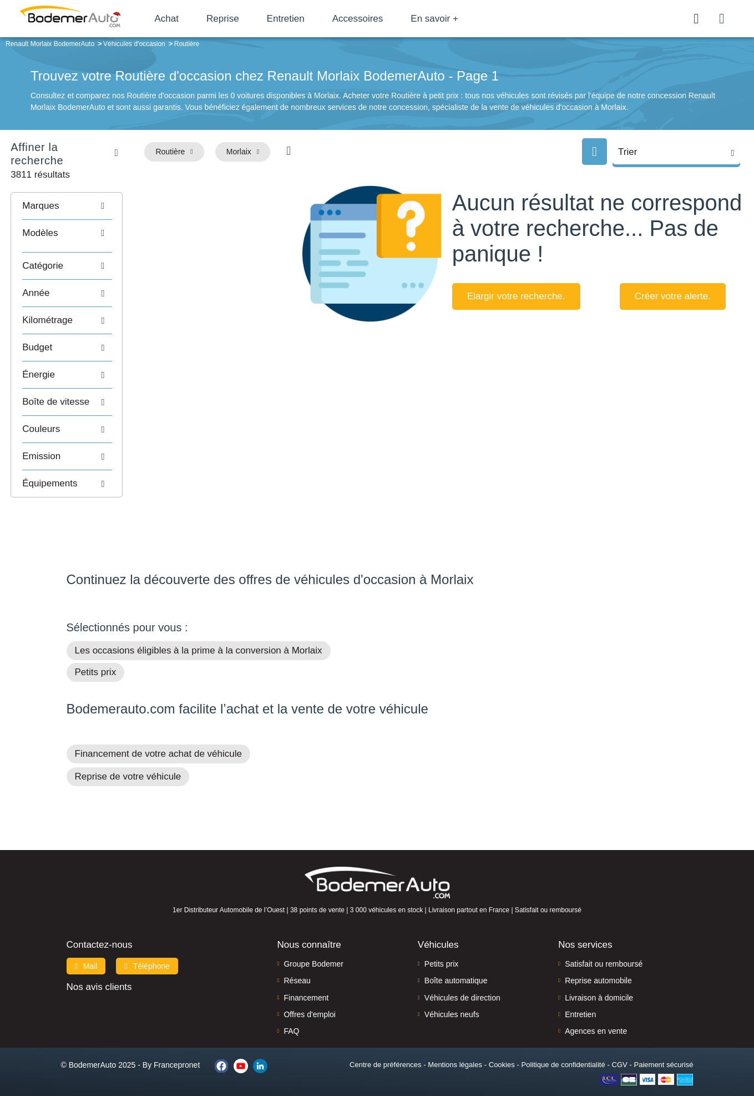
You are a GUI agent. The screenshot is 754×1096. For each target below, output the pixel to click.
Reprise (238, 18)
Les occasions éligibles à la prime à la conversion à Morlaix (198, 635)
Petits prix (96, 657)
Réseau (297, 965)
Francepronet (177, 1049)
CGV (620, 1049)
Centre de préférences (385, 1049)
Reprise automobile (598, 965)
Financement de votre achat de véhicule (158, 738)
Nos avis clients (99, 972)
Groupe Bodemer (313, 948)
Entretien (301, 18)
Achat (182, 18)
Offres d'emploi (309, 999)
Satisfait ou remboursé (603, 948)
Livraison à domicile (599, 982)
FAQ (291, 1016)
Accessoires (373, 18)
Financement (306, 982)
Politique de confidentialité (563, 1049)
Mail (86, 951)
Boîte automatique (456, 965)
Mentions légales (455, 1049)
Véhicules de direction (462, 982)
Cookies (502, 1049)
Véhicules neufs (451, 999)
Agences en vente (596, 1016)
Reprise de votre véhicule (128, 761)
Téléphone (147, 951)
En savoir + (450, 18)
